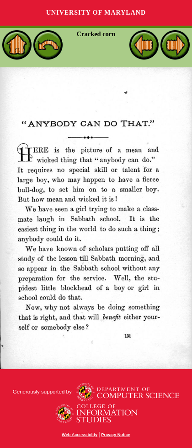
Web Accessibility (79, 434)
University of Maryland (96, 12)
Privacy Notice (115, 434)
